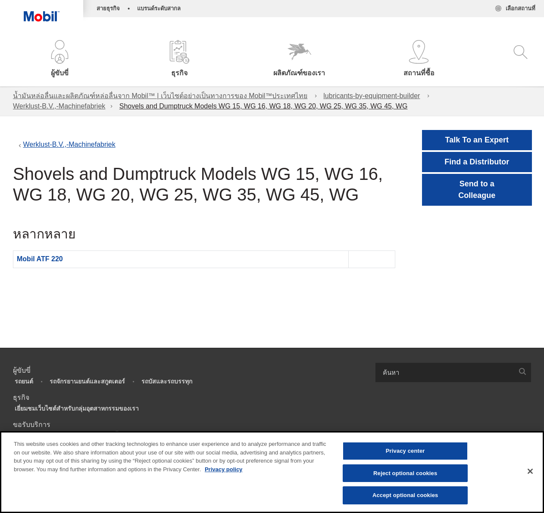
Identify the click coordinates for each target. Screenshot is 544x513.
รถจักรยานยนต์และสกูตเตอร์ (87, 381)
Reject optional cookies (405, 473)
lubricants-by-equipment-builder (371, 95)
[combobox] (453, 372)
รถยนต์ (24, 381)
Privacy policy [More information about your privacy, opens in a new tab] (223, 469)
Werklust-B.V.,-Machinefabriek (59, 106)
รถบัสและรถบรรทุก (166, 381)
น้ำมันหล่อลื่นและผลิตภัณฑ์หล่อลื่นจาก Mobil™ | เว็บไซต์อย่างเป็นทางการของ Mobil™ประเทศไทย (160, 95)
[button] (60, 59)
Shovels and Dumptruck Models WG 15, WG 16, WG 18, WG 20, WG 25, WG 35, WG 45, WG (263, 106)
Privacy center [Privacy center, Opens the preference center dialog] (405, 451)
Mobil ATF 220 (40, 259)
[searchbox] (444, 372)
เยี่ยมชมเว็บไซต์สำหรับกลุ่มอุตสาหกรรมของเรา (77, 408)
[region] (272, 472)
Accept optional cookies (405, 495)
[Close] (530, 471)
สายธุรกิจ (108, 8)
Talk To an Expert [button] (477, 140)
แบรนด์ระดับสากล (159, 8)
